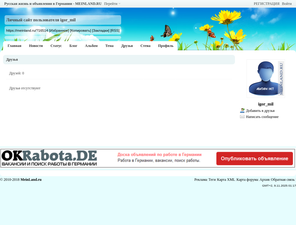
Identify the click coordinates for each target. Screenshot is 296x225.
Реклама (200, 179)
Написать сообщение (262, 117)
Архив (265, 179)
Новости (36, 46)
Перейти (110, 4)
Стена (145, 46)
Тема (109, 46)
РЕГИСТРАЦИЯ (267, 4)
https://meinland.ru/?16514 (27, 30)
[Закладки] (100, 30)
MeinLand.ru (31, 179)
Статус (56, 46)
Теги (212, 179)
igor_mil (266, 104)
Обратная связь (283, 179)
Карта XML (226, 179)
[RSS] (114, 30)
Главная (14, 46)
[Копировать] (80, 30)
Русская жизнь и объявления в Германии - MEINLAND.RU (53, 4)
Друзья (127, 46)
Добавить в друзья (260, 111)
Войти (287, 4)
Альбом (91, 46)
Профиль (165, 46)
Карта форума (247, 179)
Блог (73, 46)
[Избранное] (59, 30)
